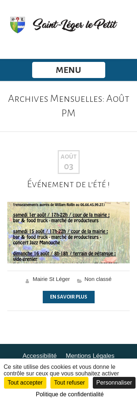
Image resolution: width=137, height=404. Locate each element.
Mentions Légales (90, 355)
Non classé (97, 279)
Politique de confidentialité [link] (70, 394)
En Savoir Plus (68, 297)
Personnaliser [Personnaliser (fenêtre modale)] (114, 382)
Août (69, 156)
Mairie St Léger (51, 279)
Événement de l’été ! (68, 184)
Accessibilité (40, 355)
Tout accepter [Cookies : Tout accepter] (25, 382)
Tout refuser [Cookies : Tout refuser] (69, 382)
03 (68, 166)
